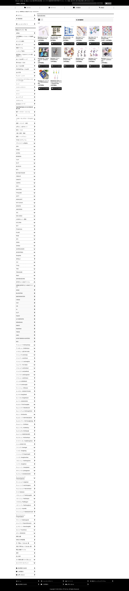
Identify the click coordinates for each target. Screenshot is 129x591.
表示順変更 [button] (79, 20)
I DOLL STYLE (20, 3)
